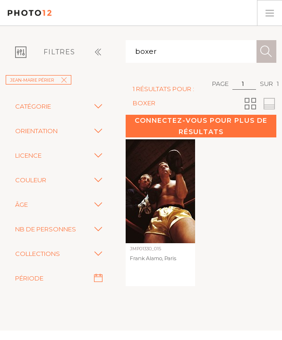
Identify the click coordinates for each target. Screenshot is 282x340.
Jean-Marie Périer (38, 80)
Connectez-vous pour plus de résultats (201, 126)
